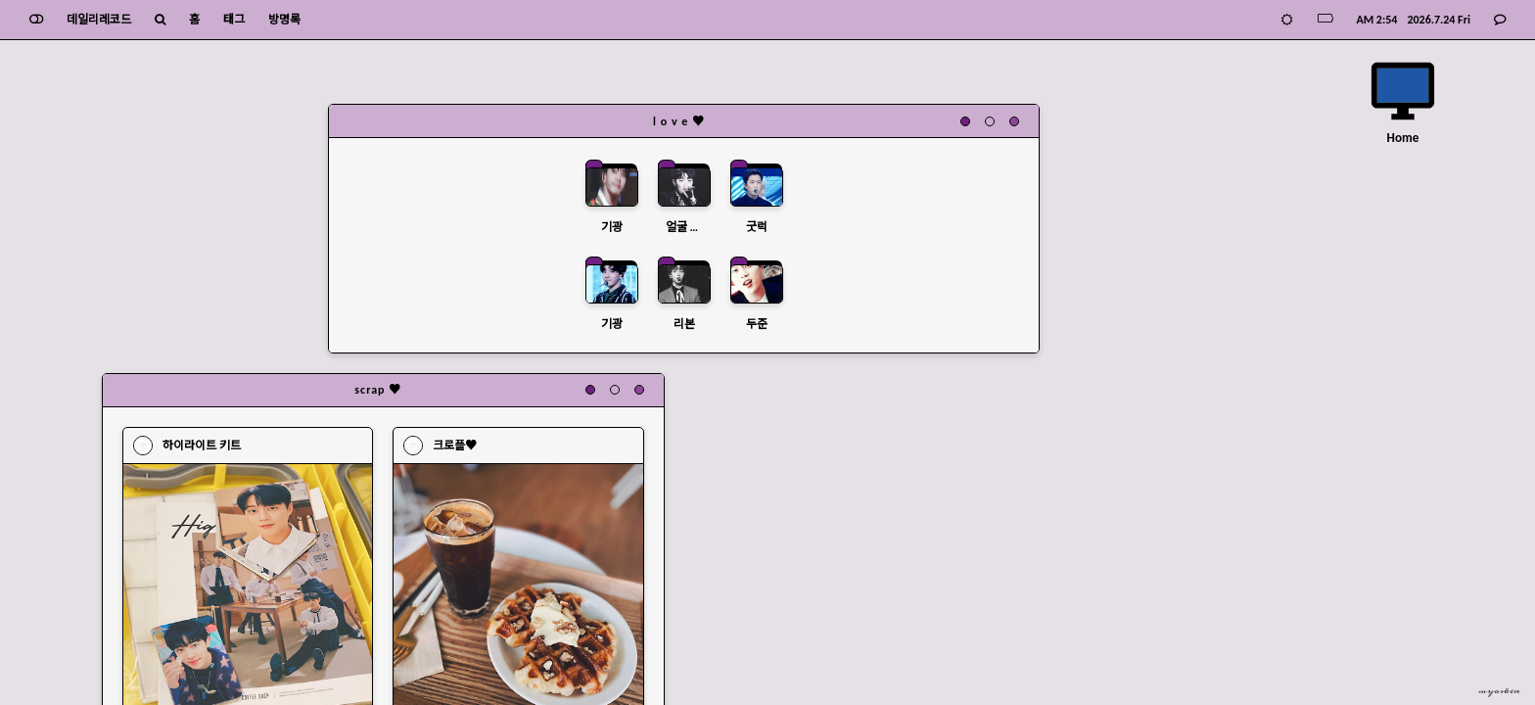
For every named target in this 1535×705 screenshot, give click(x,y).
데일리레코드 (101, 19)
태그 (236, 19)
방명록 (286, 19)
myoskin (1499, 691)
